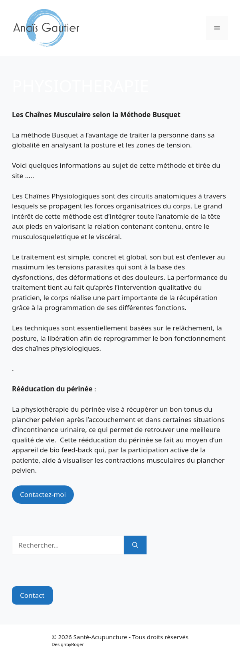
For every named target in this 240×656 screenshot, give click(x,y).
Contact (32, 595)
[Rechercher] (135, 545)
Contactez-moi (43, 494)
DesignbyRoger (68, 644)
